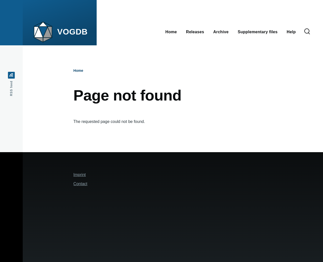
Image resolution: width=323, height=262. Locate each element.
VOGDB (72, 31)
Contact (80, 184)
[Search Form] (307, 31)
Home (78, 71)
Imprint (79, 175)
